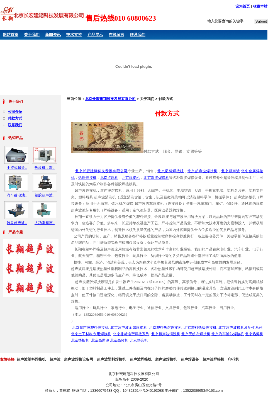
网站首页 (10, 34)
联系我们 (137, 34)
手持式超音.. (17, 168)
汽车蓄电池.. (17, 195)
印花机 (233, 359)
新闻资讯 (53, 34)
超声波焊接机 (141, 359)
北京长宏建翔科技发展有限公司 (110, 99)
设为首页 (242, 6)
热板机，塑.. (45, 168)
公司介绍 (15, 112)
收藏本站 (260, 6)
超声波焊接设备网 (78, 359)
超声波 (55, 359)
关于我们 (32, 34)
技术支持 (74, 34)
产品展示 (95, 34)
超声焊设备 (190, 359)
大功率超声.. (45, 223)
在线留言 (116, 34)
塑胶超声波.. (45, 195)
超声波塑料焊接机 (31, 359)
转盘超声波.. (17, 223)
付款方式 (15, 118)
